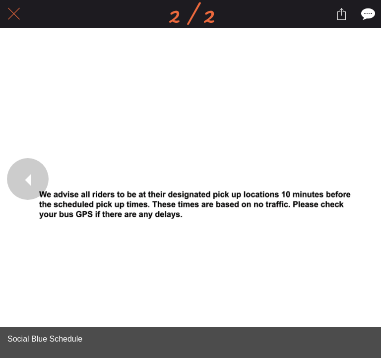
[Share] (341, 14)
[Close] (14, 14)
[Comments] (367, 14)
